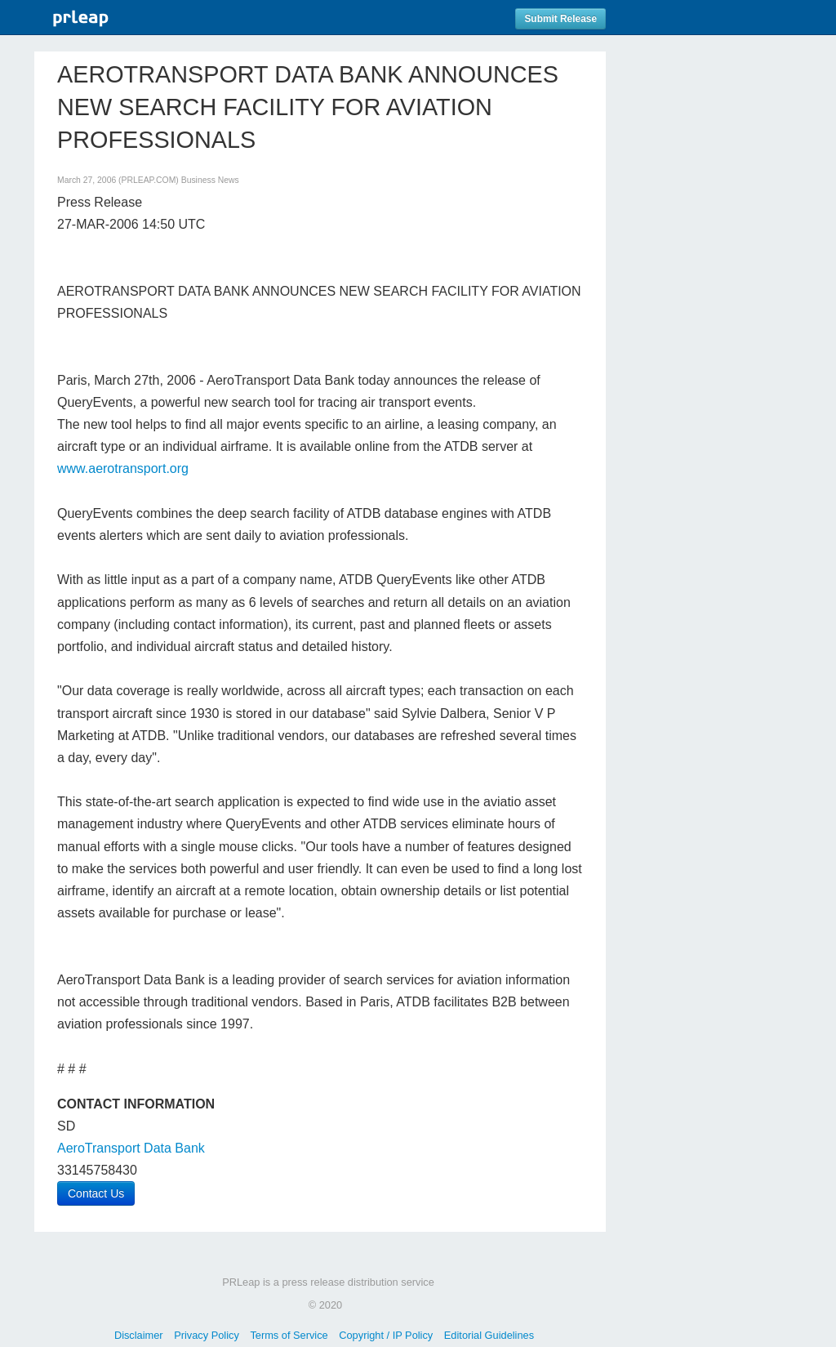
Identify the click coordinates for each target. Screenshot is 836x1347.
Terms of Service (288, 1335)
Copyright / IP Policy (386, 1335)
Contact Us (96, 1193)
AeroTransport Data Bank (131, 1148)
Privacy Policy (206, 1335)
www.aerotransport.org (123, 468)
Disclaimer (138, 1335)
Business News (210, 180)
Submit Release (560, 19)
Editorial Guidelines (489, 1335)
